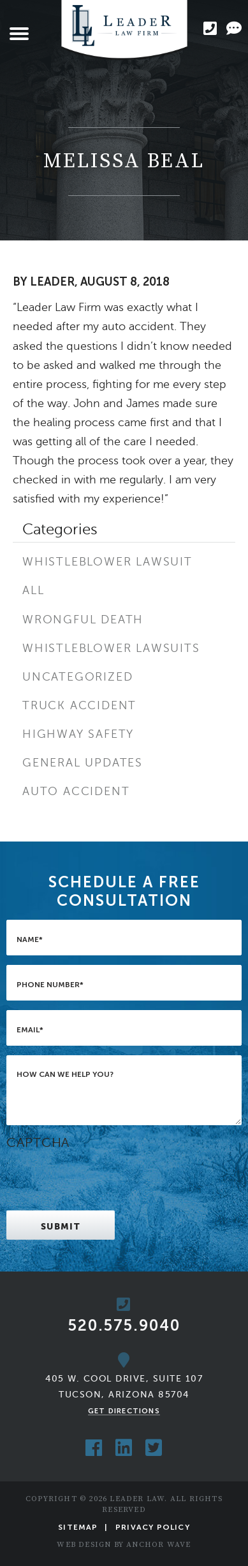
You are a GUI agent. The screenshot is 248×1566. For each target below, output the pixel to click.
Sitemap (78, 1527)
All (33, 590)
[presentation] (103, 1176)
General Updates (82, 762)
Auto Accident (75, 791)
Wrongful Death (82, 619)
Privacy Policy (152, 1527)
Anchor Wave (158, 1544)
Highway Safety (78, 734)
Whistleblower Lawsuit (107, 561)
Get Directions (124, 1410)
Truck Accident (79, 705)
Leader (52, 282)
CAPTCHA (37, 1142)
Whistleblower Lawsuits (111, 648)
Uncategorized (77, 676)
